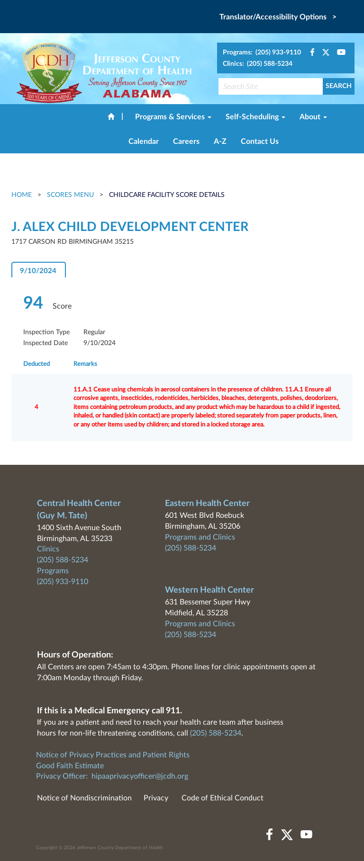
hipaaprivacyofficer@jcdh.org (139, 776)
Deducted (36, 364)
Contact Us (260, 141)
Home (22, 195)
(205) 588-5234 (62, 560)
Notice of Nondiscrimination (84, 798)
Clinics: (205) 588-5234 (257, 64)
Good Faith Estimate (70, 766)
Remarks (85, 364)
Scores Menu (70, 195)
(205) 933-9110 (62, 582)
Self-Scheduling (255, 117)
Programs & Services (173, 117)
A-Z (220, 141)
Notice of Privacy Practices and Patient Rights (113, 755)
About (313, 117)
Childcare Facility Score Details (167, 195)
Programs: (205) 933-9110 (262, 52)
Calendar (143, 141)
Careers (186, 141)
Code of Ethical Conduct (223, 798)
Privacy (156, 798)
